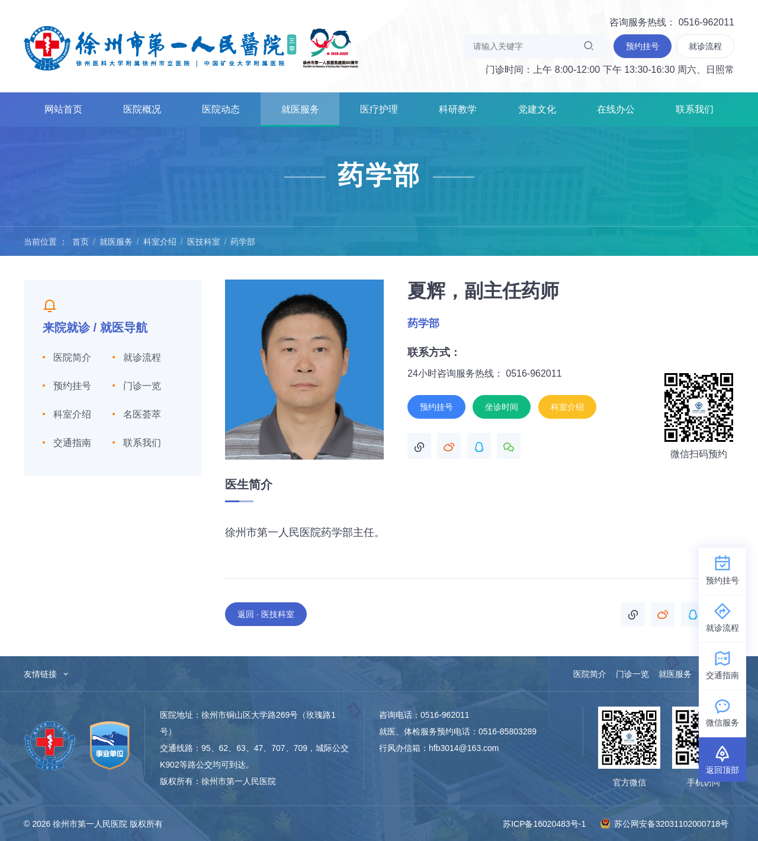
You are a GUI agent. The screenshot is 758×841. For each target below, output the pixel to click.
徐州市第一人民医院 (191, 47)
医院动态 (221, 109)
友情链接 (47, 674)
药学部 (242, 241)
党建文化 (537, 109)
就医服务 (300, 109)
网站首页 (63, 109)
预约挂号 (72, 386)
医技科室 (203, 241)
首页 (80, 241)
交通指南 (72, 443)
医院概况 (142, 109)
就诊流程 (142, 357)
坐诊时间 (501, 407)
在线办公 (616, 109)
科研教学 (458, 109)
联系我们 (695, 109)
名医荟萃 (142, 414)
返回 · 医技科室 (265, 614)
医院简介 (72, 357)
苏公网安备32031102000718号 (664, 823)
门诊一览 (142, 386)
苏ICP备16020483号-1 (544, 824)
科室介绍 (159, 241)
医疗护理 (379, 109)
